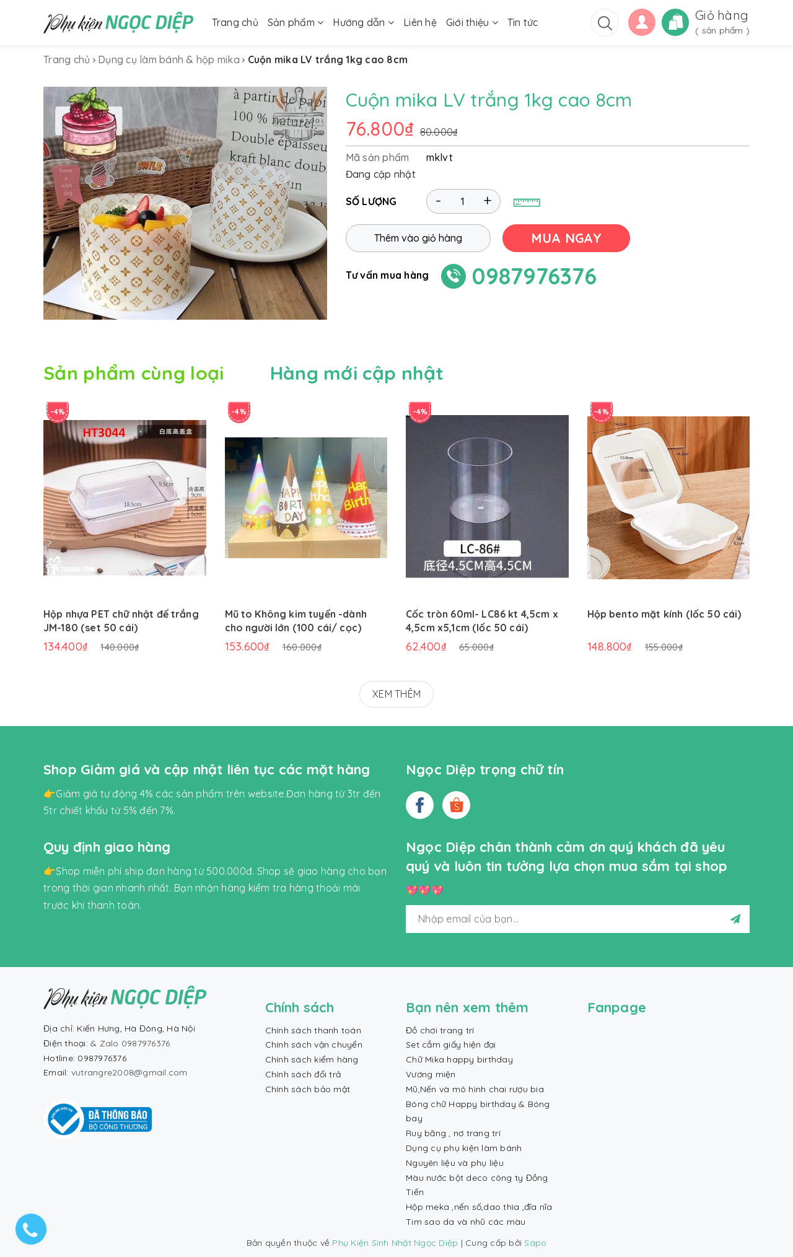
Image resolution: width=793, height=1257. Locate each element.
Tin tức (522, 22)
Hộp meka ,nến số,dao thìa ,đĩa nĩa (479, 1206)
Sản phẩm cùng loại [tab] (133, 373)
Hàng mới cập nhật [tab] (357, 373)
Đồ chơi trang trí (440, 1030)
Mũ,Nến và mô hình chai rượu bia (475, 1089)
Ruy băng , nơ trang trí (453, 1133)
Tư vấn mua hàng (387, 275)
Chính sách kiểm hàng (312, 1059)
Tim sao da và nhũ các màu (465, 1221)
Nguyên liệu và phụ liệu (455, 1162)
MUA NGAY (566, 238)
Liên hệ (420, 22)
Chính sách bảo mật (308, 1089)
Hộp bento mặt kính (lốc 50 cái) (664, 614)
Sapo (535, 1242)
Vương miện (431, 1074)
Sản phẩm (296, 22)
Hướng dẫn (363, 22)
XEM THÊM (396, 694)
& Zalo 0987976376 (130, 1043)
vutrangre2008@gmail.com (129, 1072)
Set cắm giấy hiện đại (451, 1044)
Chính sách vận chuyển (313, 1044)
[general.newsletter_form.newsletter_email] (578, 919)
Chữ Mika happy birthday (459, 1059)
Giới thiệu (472, 22)
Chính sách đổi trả (303, 1074)
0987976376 (534, 276)
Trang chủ (235, 22)
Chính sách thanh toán (313, 1030)
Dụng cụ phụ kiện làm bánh (464, 1148)
